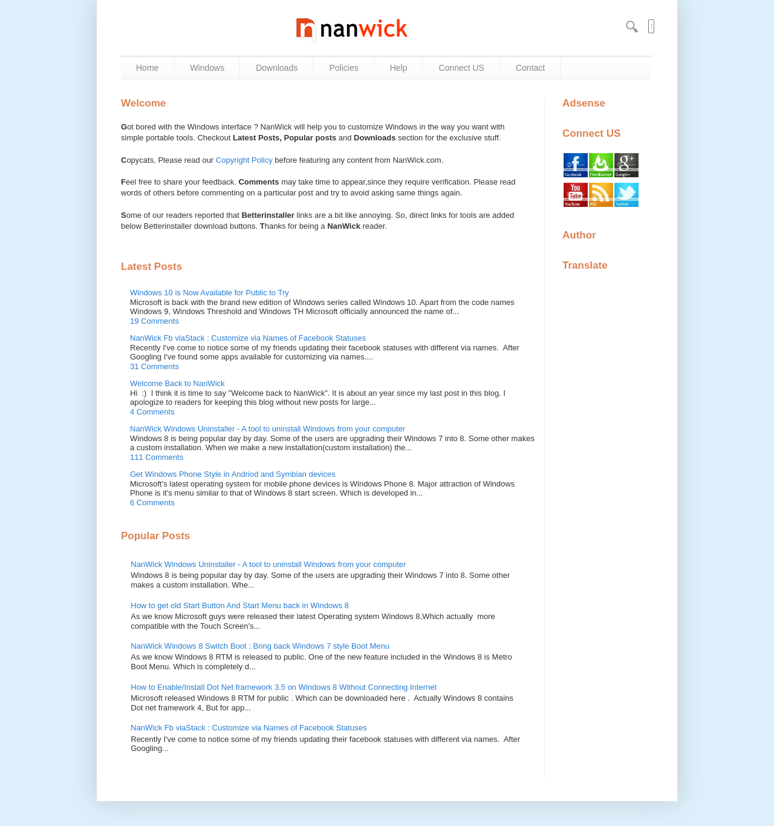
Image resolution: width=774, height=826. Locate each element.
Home (147, 68)
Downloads (277, 68)
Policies (343, 68)
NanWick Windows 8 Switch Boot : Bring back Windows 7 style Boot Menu (260, 646)
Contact (530, 68)
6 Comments (152, 502)
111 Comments (156, 457)
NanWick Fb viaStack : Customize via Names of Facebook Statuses (248, 338)
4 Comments (152, 411)
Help (399, 68)
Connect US (461, 68)
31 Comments (154, 366)
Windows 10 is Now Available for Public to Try (209, 292)
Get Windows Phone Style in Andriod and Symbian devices (233, 474)
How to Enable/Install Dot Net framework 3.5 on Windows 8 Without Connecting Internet (284, 687)
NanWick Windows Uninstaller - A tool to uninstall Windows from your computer (267, 428)
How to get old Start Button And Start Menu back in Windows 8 (240, 605)
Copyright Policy (244, 160)
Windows (207, 68)
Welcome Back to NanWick (177, 383)
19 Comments (154, 321)
